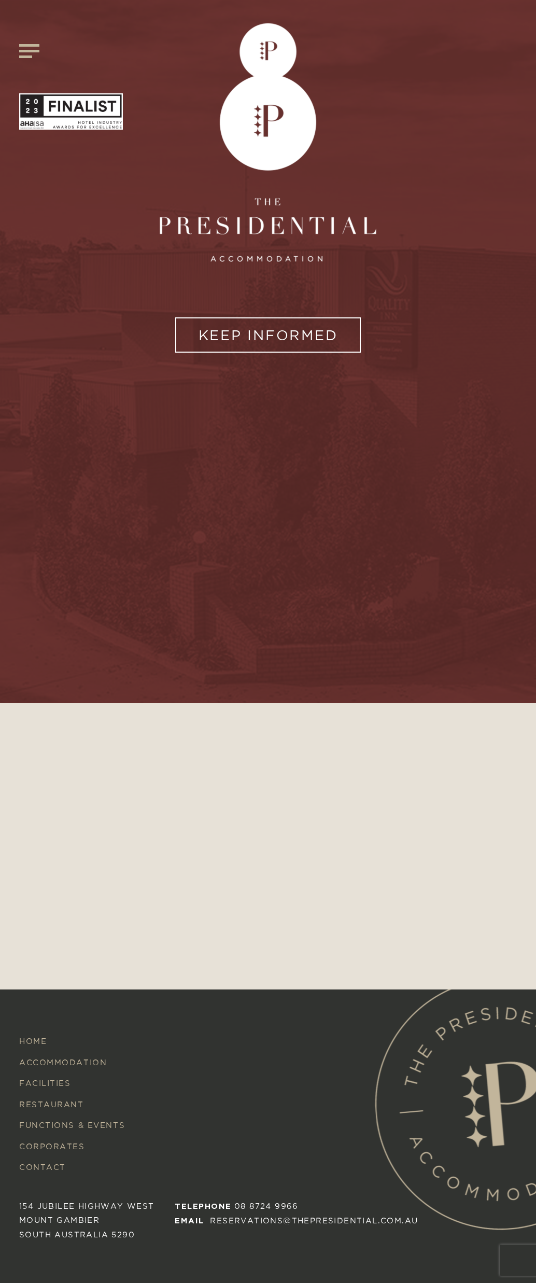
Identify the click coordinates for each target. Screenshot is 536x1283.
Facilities (45, 1083)
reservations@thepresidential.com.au (314, 1220)
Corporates (52, 1146)
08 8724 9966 (266, 1206)
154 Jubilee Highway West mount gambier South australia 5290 (86, 1220)
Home (33, 1041)
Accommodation (63, 1062)
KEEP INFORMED (268, 335)
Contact (42, 1167)
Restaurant (51, 1104)
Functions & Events (72, 1125)
